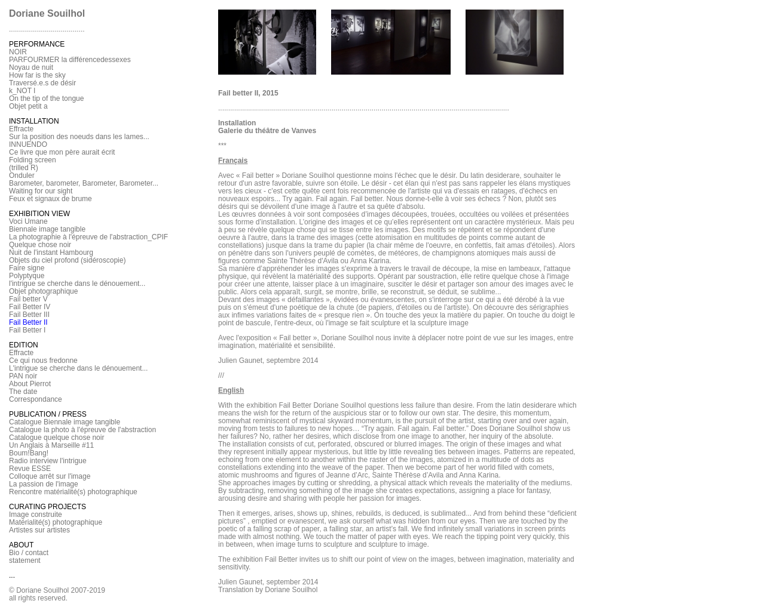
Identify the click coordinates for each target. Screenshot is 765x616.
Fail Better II (28, 322)
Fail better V (28, 299)
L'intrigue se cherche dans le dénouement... (78, 368)
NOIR (18, 52)
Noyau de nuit (31, 67)
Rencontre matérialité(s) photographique (73, 492)
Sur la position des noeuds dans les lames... (79, 137)
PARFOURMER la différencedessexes (70, 60)
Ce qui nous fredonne (43, 360)
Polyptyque (26, 276)
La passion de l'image (43, 484)
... (12, 575)
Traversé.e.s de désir (42, 83)
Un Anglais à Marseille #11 (51, 445)
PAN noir (23, 376)
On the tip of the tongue (46, 98)
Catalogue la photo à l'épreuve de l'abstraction (82, 430)
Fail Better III (29, 314)
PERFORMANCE (37, 44)
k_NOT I (22, 91)
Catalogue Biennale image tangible (64, 422)
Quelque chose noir (40, 245)
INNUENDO (28, 144)
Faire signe (26, 268)
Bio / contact (28, 553)
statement (25, 560)
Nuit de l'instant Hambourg (51, 252)
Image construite (35, 514)
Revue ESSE (30, 468)
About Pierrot (30, 384)
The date (23, 391)
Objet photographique (43, 291)
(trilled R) (23, 168)
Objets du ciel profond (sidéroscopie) (67, 260)
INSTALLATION (34, 121)
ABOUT (21, 545)
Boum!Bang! (28, 453)
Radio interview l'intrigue (48, 461)
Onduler (22, 175)
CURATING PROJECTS (47, 507)
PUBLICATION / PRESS (48, 414)
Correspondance (35, 399)
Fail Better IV (29, 307)
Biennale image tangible (47, 229)
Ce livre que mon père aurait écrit (62, 152)
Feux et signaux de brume (50, 199)
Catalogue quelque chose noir (56, 437)
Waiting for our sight (40, 191)
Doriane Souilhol (47, 13)
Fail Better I (27, 330)
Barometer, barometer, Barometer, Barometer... (83, 183)
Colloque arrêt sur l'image (49, 476)
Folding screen (32, 160)
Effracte (21, 129)
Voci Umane (28, 221)
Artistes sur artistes (39, 530)
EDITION (23, 345)
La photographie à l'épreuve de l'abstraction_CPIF (88, 237)
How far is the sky (37, 75)
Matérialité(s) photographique (55, 522)
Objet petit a (28, 106)
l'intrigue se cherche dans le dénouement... (77, 283)
